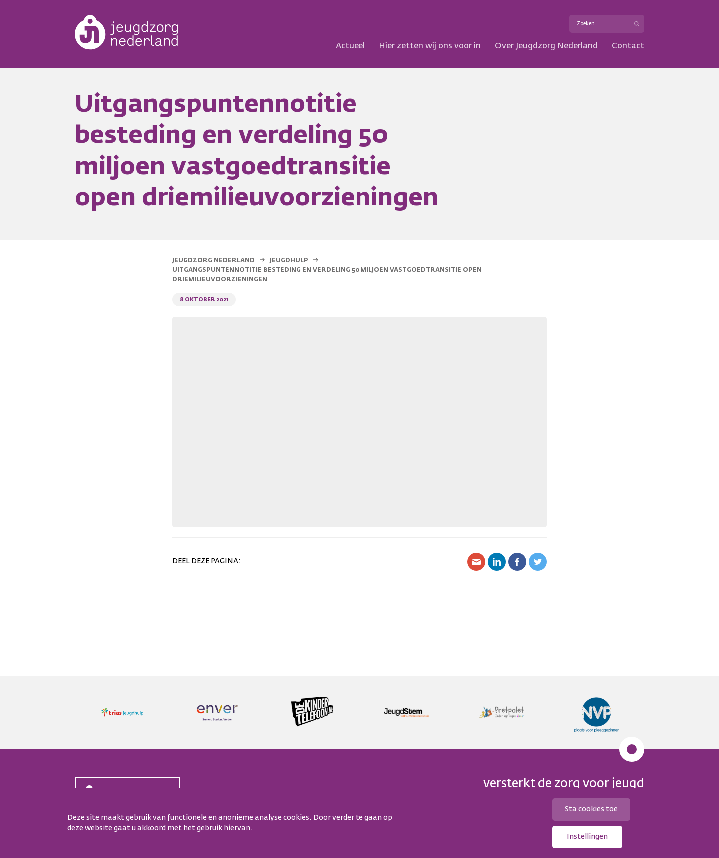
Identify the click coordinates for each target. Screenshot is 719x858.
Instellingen (587, 836)
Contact (628, 46)
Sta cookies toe (591, 809)
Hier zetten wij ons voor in (430, 46)
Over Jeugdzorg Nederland (546, 46)
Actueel (350, 46)
